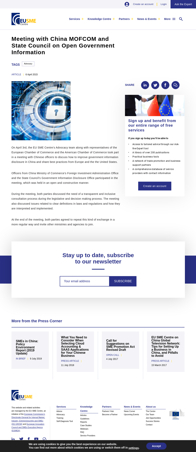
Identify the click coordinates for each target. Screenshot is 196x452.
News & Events (146, 19)
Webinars (84, 429)
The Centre (150, 411)
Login (164, 4)
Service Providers (87, 436)
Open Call (112, 355)
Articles (83, 415)
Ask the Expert (183, 4)
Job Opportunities (153, 418)
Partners (124, 19)
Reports (83, 422)
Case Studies (85, 425)
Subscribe (123, 281)
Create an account (143, 4)
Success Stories (153, 421)
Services (74, 19)
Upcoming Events (131, 414)
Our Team (150, 414)
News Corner (129, 411)
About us (151, 406)
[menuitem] (76, 19)
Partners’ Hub (108, 411)
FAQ (82, 432)
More (167, 19)
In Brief (21, 358)
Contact (149, 425)
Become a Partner (110, 414)
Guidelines (84, 419)
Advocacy (28, 64)
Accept (156, 446)
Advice (59, 411)
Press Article (70, 361)
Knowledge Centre (99, 19)
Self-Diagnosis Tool (64, 421)
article (16, 74)
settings (133, 448)
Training (59, 418)
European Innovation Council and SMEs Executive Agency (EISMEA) (27, 427)
